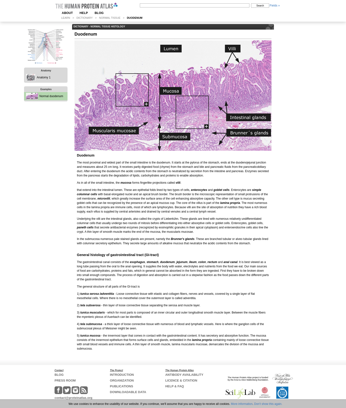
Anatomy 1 (43, 77)
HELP (84, 13)
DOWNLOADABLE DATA (128, 392)
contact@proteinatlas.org (73, 398)
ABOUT (67, 13)
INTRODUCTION (122, 375)
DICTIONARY (84, 17)
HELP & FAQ (174, 386)
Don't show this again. (268, 404)
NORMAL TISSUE (109, 17)
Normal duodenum (51, 96)
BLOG (99, 13)
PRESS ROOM (65, 380)
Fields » (275, 5)
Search (260, 5)
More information (242, 404)
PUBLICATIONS (121, 386)
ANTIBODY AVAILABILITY (184, 375)
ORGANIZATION (122, 380)
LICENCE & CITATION (181, 380)
